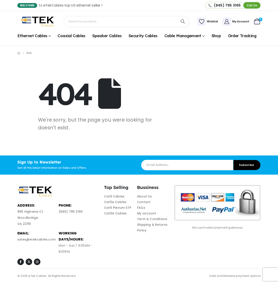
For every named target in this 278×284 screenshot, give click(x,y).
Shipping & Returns (152, 224)
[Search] (182, 21)
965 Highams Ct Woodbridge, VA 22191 (30, 217)
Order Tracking (242, 35)
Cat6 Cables (114, 196)
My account (146, 213)
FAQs (141, 207)
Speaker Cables (106, 35)
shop (216, 35)
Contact (144, 202)
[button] (251, 5)
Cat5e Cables (115, 202)
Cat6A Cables (115, 213)
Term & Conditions (152, 219)
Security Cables (143, 35)
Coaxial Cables (71, 35)
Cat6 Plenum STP (117, 207)
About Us (144, 196)
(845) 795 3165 (71, 211)
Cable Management (182, 35)
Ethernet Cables (32, 35)
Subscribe (246, 165)
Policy (141, 230)
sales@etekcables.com (36, 239)
